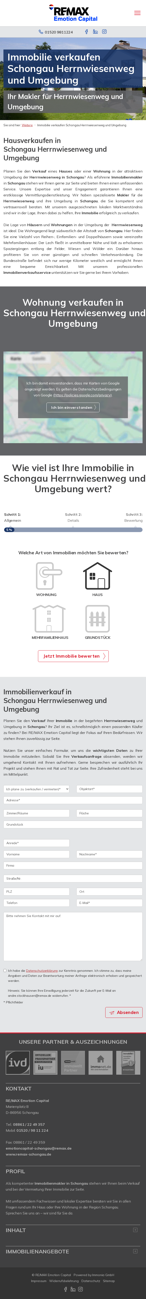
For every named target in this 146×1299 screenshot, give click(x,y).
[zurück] (11, 1063)
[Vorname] (36, 854)
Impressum (38, 1281)
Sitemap (109, 1281)
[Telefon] (36, 903)
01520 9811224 (59, 32)
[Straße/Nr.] (73, 878)
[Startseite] (73, 13)
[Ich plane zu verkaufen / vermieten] (36, 789)
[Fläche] (109, 813)
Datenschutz (90, 1281)
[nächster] (135, 1063)
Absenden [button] (128, 1012)
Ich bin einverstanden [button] (71, 407)
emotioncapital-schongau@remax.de (38, 1148)
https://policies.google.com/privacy (82, 395)
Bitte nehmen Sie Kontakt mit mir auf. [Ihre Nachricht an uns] (73, 936)
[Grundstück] (73, 824)
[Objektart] (109, 789)
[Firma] (73, 865)
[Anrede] (36, 843)
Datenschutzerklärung (42, 970)
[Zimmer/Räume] (36, 813)
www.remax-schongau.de (28, 1154)
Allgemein (25, 517)
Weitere (27, 125)
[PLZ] (36, 891)
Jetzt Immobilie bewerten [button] (71, 656)
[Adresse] (73, 800)
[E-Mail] (109, 903)
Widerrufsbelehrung (64, 1281)
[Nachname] (109, 854)
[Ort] (109, 891)
